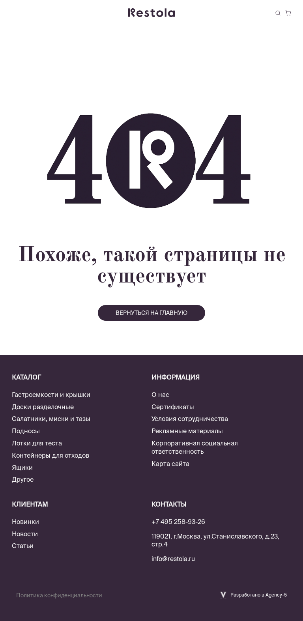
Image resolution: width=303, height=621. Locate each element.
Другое (23, 479)
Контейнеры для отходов (50, 455)
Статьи (23, 545)
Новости (25, 533)
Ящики (22, 467)
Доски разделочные (43, 406)
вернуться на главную (151, 313)
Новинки (25, 521)
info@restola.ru (173, 558)
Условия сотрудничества (190, 418)
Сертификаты (173, 406)
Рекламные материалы (187, 430)
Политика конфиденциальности (59, 595)
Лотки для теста (37, 443)
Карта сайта (170, 463)
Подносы (26, 430)
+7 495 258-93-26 (178, 521)
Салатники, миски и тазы (51, 418)
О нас (160, 394)
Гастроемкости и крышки (51, 394)
